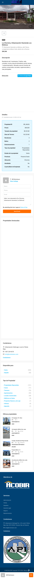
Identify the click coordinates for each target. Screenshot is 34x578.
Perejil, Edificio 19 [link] (16, 450)
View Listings (14, 181)
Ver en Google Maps (24, 75)
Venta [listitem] (5, 370)
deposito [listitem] (6, 406)
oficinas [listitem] (6, 403)
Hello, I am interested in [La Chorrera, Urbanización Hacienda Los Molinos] (17, 201)
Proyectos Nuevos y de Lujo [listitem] (11, 401)
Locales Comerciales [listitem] (9, 395)
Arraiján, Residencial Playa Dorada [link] (20, 440)
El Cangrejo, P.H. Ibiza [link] (17, 418)
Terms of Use (23, 207)
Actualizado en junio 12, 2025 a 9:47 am (11, 117)
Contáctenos (6, 357)
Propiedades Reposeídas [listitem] (11, 385)
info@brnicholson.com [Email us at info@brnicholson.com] (11, 354)
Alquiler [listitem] (6, 372)
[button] (17, 17)
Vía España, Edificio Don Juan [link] (19, 429)
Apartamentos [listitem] (8, 393)
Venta (3, 39)
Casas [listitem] (5, 388)
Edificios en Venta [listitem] (9, 398)
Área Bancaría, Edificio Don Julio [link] (19, 460)
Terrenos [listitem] (6, 390)
